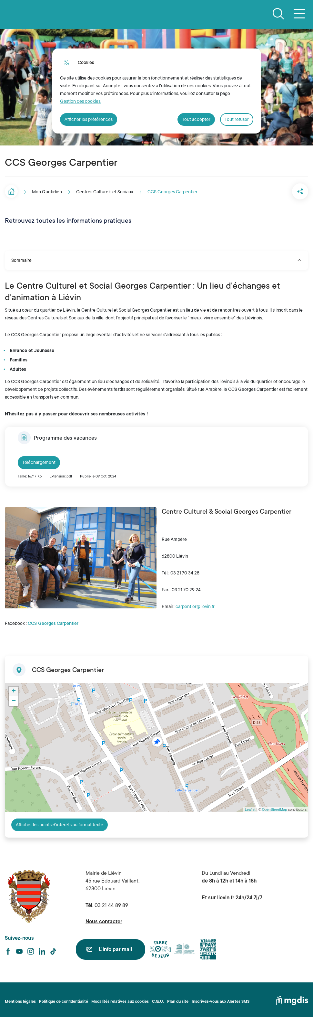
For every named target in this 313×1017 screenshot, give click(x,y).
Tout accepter (196, 119)
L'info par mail (115, 947)
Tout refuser (237, 119)
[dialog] (156, 91)
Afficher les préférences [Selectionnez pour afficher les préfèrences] (89, 119)
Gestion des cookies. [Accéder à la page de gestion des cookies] (80, 101)
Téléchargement (39, 459)
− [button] (14, 698)
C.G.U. (158, 998)
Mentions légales (20, 998)
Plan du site (177, 998)
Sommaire (156, 257)
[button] (275, 189)
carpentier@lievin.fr (195, 603)
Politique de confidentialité (63, 998)
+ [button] (14, 688)
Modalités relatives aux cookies (120, 998)
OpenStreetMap (274, 806)
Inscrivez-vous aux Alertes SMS (220, 998)
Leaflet (250, 806)
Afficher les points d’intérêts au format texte (59, 821)
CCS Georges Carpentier (53, 620)
